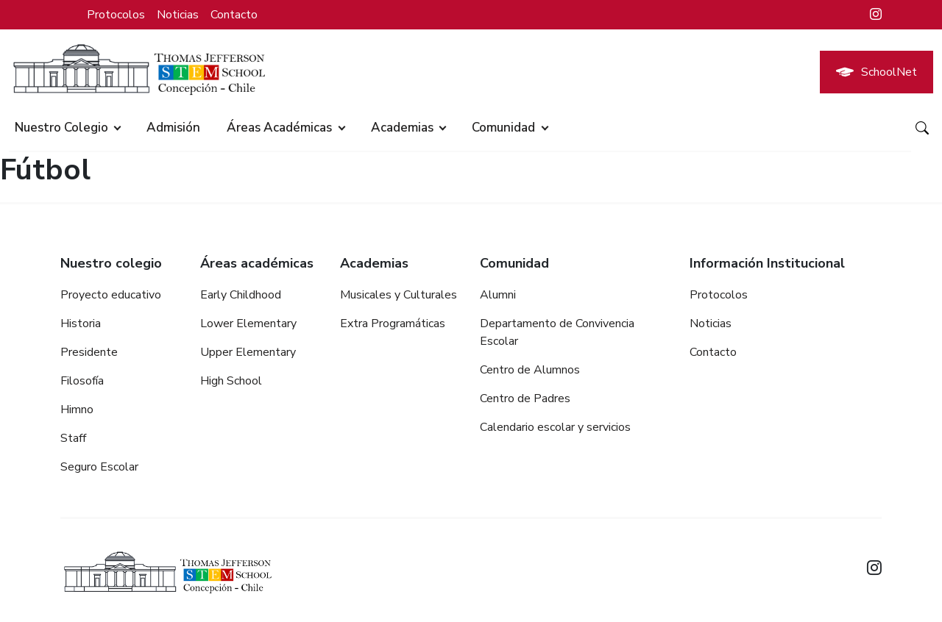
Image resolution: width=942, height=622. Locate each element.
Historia (80, 323)
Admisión (173, 127)
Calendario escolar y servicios (555, 427)
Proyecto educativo (110, 295)
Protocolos (116, 15)
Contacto (234, 15)
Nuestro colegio (61, 127)
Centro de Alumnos (530, 370)
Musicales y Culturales (398, 295)
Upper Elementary (248, 352)
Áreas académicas (279, 127)
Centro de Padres (525, 398)
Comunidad (503, 127)
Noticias (178, 15)
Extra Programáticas (392, 323)
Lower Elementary (248, 323)
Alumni (498, 295)
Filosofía (82, 381)
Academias (402, 127)
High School (231, 381)
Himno (76, 409)
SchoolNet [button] (876, 72)
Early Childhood (240, 295)
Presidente (89, 352)
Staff (73, 438)
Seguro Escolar (99, 467)
